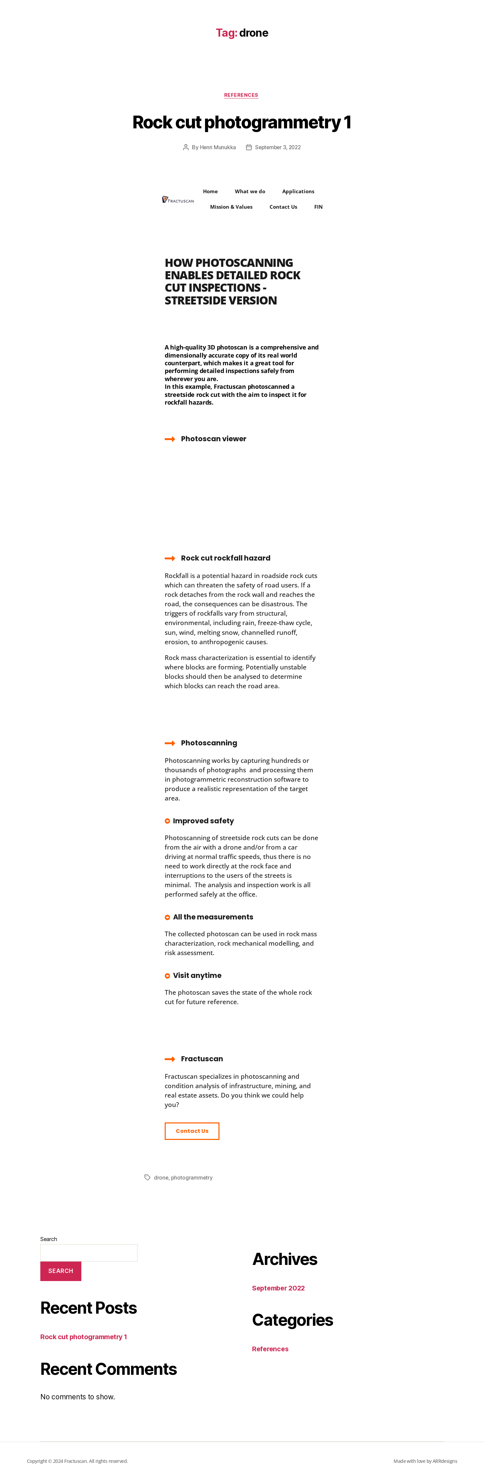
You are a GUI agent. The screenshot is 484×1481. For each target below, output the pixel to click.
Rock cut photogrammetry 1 (242, 121)
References (242, 96)
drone (161, 1178)
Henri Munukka (216, 148)
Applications (298, 192)
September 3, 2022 (278, 148)
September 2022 (280, 1288)
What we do (250, 192)
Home (210, 192)
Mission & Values (231, 207)
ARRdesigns (445, 1461)
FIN (318, 207)
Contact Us (283, 207)
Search (48, 1239)
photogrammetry (192, 1178)
